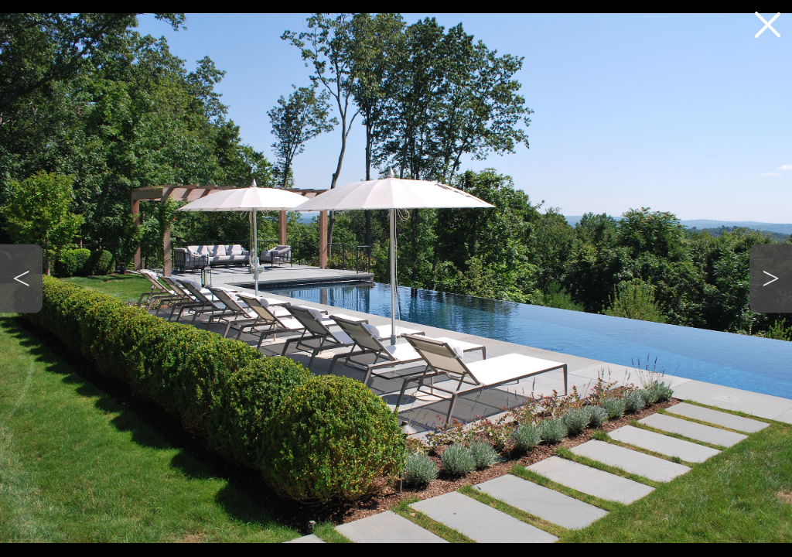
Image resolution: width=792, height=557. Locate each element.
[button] (21, 278)
